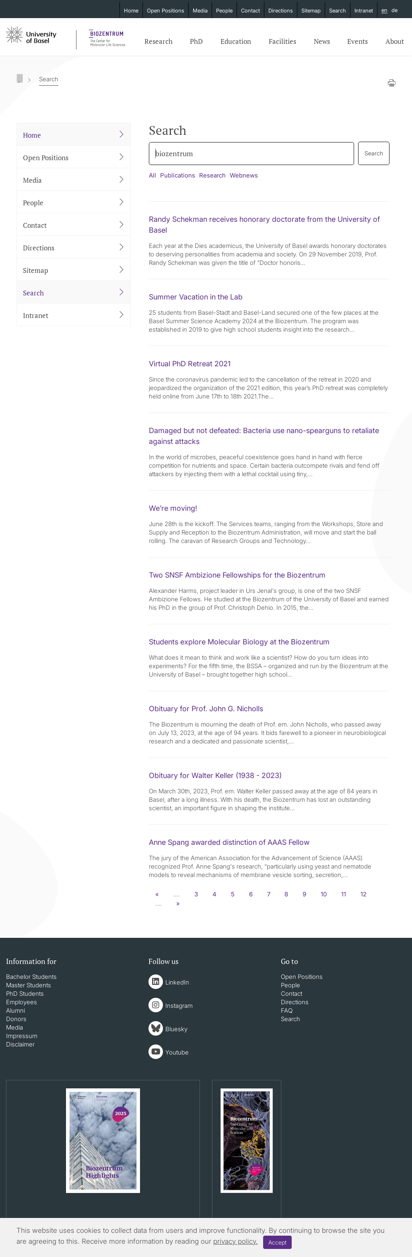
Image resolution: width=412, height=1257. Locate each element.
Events (357, 41)
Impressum (21, 1036)
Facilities (282, 41)
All (152, 175)
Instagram (179, 1005)
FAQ (287, 1010)
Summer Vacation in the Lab (196, 297)
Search (337, 10)
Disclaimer (20, 1044)
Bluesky (176, 1029)
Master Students (28, 985)
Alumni (15, 1010)
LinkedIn (177, 982)
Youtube (177, 1052)
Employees (21, 1002)
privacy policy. (235, 1241)
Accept (277, 1242)
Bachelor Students (31, 976)
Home (131, 10)
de (394, 10)
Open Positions (165, 10)
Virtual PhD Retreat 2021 (190, 363)
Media (200, 10)
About (394, 41)
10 (324, 894)
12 (363, 894)
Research (158, 41)
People (224, 10)
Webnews (244, 175)
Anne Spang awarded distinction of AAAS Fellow (229, 842)
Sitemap (311, 10)
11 (343, 894)
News (322, 41)
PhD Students (25, 993)
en (384, 10)
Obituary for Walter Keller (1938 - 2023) (215, 775)
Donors (16, 1019)
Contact (250, 10)
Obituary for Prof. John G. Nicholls (206, 708)
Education (235, 41)
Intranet (363, 10)
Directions (280, 10)
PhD (196, 41)
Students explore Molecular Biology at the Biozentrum (239, 642)
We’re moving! (173, 508)
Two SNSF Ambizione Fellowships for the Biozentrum (237, 575)
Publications (177, 175)
